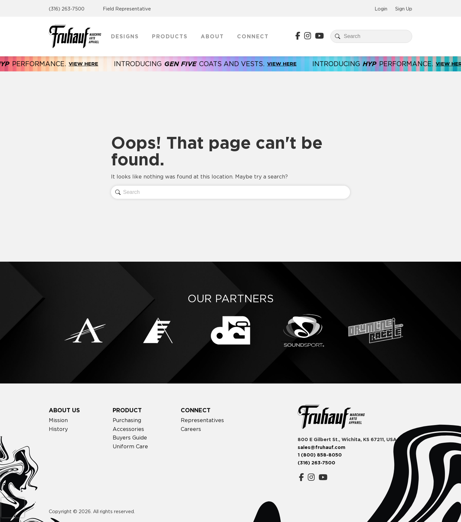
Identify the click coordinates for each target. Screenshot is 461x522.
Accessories (128, 429)
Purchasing (127, 420)
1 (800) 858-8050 (320, 454)
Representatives (202, 420)
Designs (125, 36)
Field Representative (127, 8)
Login (381, 8)
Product (127, 410)
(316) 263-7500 (66, 8)
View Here (88, 63)
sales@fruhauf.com (321, 447)
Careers (191, 429)
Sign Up (403, 8)
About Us (64, 410)
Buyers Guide (130, 437)
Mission (58, 420)
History (58, 429)
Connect (253, 36)
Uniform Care (130, 446)
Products (170, 36)
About (212, 36)
